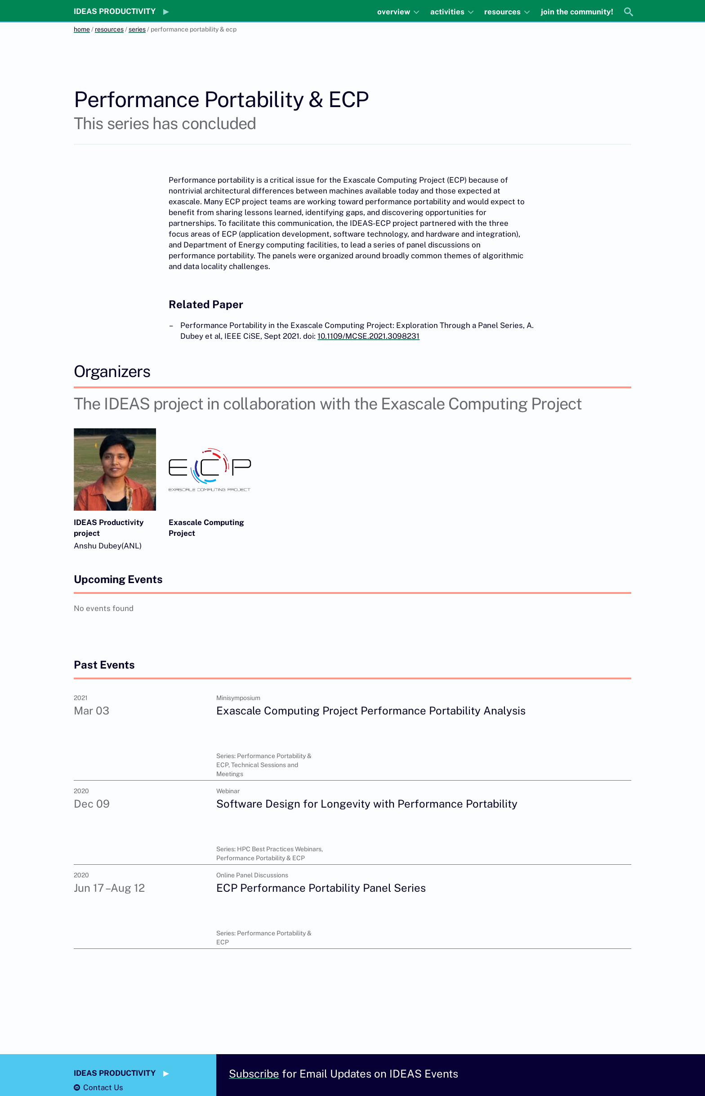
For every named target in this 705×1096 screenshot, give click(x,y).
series (137, 29)
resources (503, 11)
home (82, 29)
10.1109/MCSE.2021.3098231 (368, 336)
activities (448, 11)
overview (394, 11)
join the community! (577, 11)
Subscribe (254, 1073)
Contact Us (103, 1087)
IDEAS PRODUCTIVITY (115, 11)
